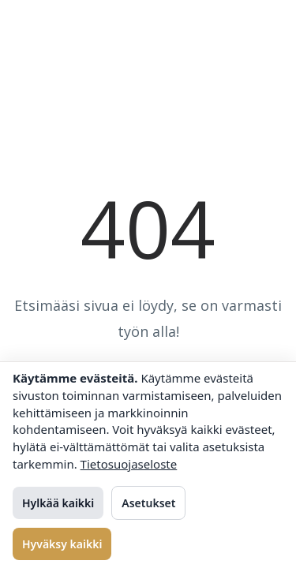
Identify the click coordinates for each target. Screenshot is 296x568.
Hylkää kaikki (58, 502)
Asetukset (148, 502)
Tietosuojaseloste (129, 464)
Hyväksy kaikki (62, 543)
